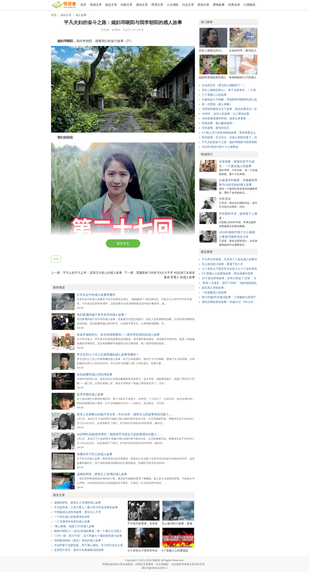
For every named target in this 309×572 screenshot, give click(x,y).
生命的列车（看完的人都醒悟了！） (224, 85)
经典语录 (234, 4)
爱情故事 (219, 4)
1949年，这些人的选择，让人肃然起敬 (225, 113)
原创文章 (203, 4)
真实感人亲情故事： (214, 287)
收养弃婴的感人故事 (90, 394)
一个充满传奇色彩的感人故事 (72, 521)
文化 (56, 258)
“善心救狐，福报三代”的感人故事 (74, 526)
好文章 (119, 564)
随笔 (178, 564)
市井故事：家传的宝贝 (215, 127)
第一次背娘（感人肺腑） (217, 104)
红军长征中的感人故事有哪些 (96, 294)
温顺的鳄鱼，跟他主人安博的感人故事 (102, 474)
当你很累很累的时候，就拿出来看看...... (226, 118)
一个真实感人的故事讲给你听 (72, 516)
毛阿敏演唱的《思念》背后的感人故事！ (79, 540)
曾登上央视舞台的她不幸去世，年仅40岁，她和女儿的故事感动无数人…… (126, 414)
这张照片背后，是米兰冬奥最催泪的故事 (79, 549)
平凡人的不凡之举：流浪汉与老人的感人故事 (92, 272)
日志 (173, 564)
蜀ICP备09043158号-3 (154, 567)
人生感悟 (173, 4)
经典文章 (126, 4)
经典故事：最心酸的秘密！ (218, 123)
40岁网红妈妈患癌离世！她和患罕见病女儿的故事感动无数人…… (120, 434)
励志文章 (111, 4)
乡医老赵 (225, 198)
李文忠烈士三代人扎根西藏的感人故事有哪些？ (108, 354)
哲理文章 (157, 4)
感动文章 (142, 4)
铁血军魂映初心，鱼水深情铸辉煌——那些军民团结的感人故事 (118, 334)
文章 (191, 564)
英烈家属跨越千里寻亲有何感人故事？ (102, 314)
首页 (83, 4)
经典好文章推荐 (144, 564)
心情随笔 (249, 4)
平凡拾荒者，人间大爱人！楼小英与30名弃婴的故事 (86, 507)
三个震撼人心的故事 (214, 94)
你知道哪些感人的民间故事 (94, 374)
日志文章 (188, 4)
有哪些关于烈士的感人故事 (94, 454)
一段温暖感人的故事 (214, 292)
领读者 (156, 560)
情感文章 (96, 4)
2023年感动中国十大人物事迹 (220, 146)
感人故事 (81, 15)
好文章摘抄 (162, 564)
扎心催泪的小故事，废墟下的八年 (222, 264)
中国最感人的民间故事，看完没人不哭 (77, 512)
